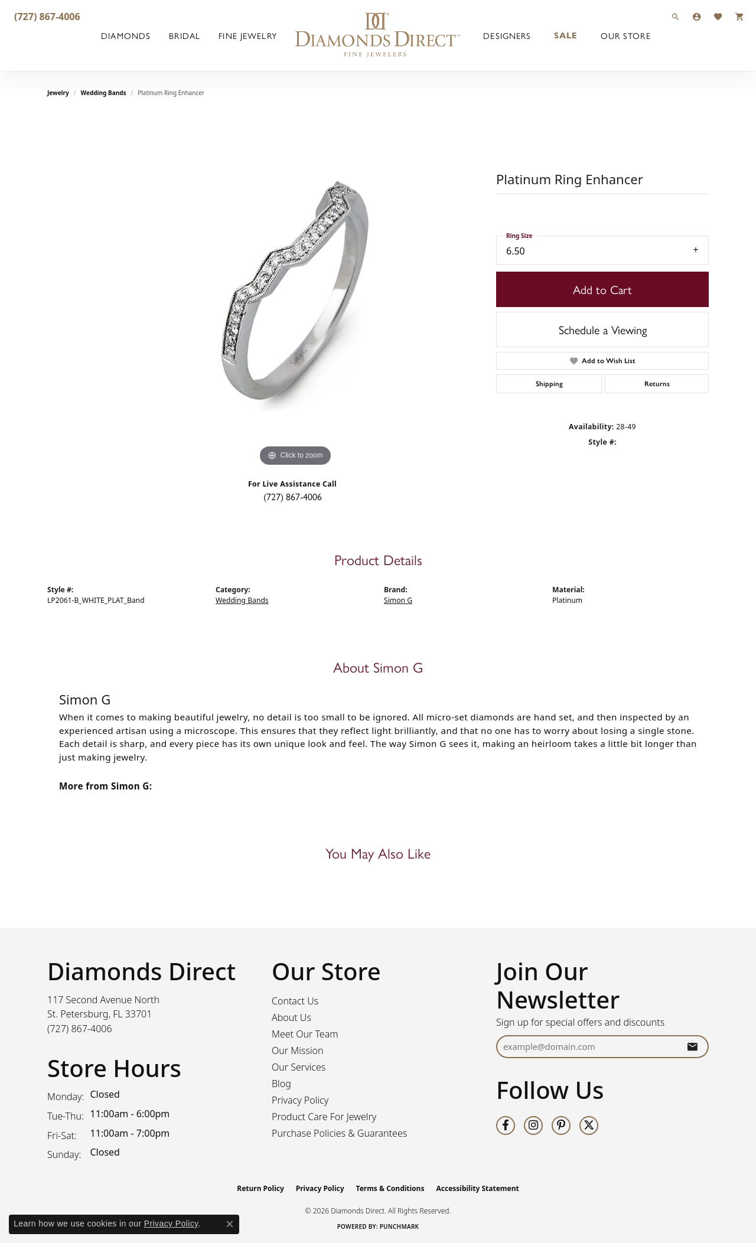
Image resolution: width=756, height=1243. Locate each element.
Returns (657, 384)
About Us (291, 1017)
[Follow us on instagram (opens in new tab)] (533, 1125)
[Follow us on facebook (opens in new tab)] (505, 1125)
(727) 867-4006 (292, 496)
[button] (675, 16)
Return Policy (260, 1188)
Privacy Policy (300, 1100)
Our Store (626, 35)
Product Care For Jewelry (324, 1116)
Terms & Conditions (390, 1188)
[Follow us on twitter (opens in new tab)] (588, 1125)
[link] (46, 16)
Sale (566, 35)
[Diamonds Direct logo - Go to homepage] (378, 35)
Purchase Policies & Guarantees (339, 1133)
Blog (281, 1083)
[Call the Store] (79, 1028)
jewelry (58, 93)
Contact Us (295, 1000)
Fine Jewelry (247, 35)
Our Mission (298, 1050)
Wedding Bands (103, 93)
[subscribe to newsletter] (692, 1046)
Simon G (398, 600)
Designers (507, 35)
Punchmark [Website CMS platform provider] (399, 1226)
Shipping (549, 384)
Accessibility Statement (477, 1188)
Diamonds (126, 35)
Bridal (184, 35)
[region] (295, 292)
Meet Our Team (305, 1033)
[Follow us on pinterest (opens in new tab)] (561, 1125)
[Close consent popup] (229, 1224)
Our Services (298, 1067)
